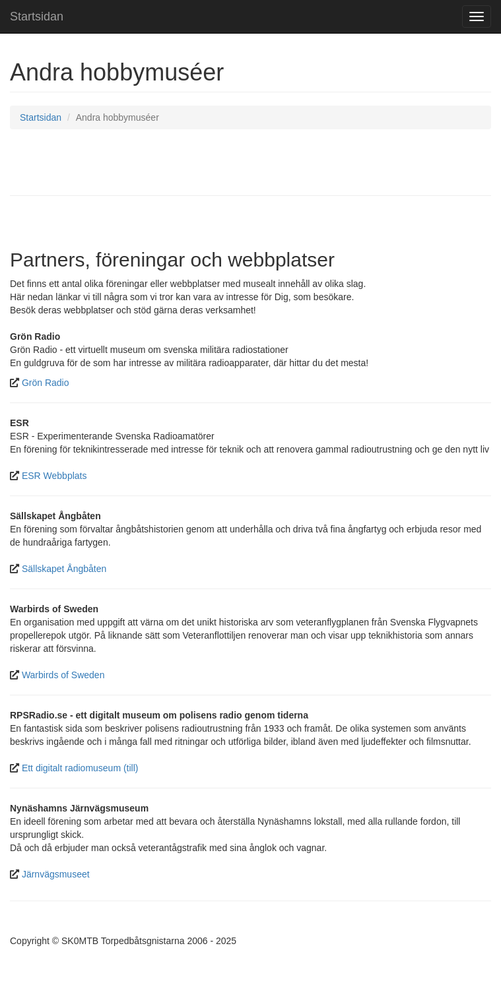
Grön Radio (45, 382)
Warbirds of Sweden (63, 675)
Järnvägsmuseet (56, 874)
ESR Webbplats (54, 475)
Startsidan (36, 16)
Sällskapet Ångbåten (64, 568)
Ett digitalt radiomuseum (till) (80, 768)
